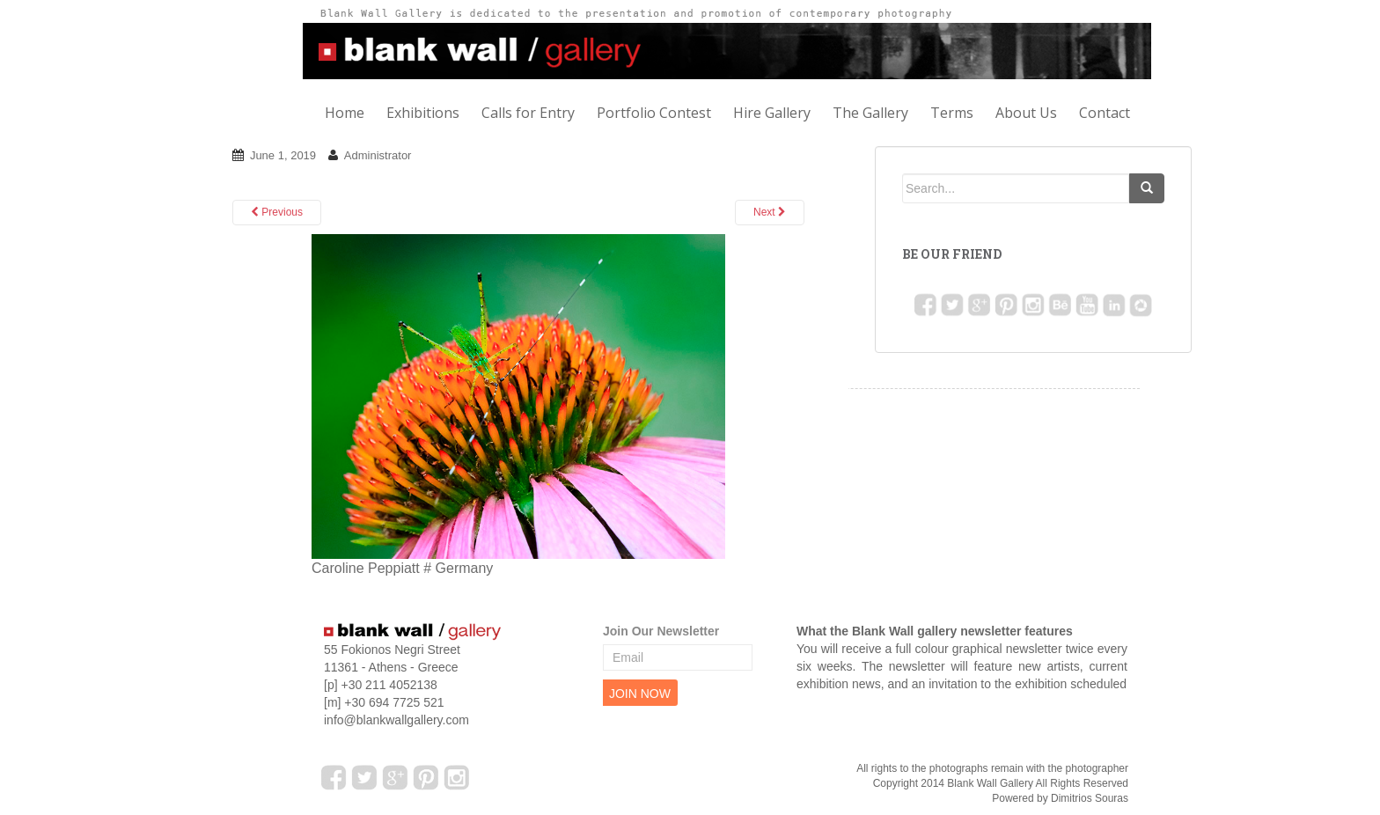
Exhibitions (422, 112)
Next (769, 212)
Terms (951, 112)
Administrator (378, 155)
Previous (277, 212)
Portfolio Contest (654, 112)
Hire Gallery (772, 112)
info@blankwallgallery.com (396, 720)
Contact (1104, 112)
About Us (1026, 112)
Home (344, 112)
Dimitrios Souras (1089, 798)
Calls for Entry (528, 112)
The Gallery (870, 112)
